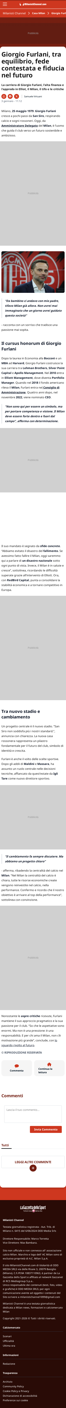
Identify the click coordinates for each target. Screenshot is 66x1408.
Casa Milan (38, 13)
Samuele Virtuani (33, 96)
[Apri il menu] (5, 4)
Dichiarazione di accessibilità (20, 1395)
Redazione (9, 1363)
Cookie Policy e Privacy (16, 1391)
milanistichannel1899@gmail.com (40, 1297)
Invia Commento (46, 1129)
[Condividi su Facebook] (10, 96)
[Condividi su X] (16, 96)
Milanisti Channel (14, 13)
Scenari (7, 1336)
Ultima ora (9, 1345)
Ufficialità (8, 1341)
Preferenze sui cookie (15, 1400)
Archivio (7, 1381)
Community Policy (13, 1386)
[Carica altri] (33, 1168)
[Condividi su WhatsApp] (3, 96)
